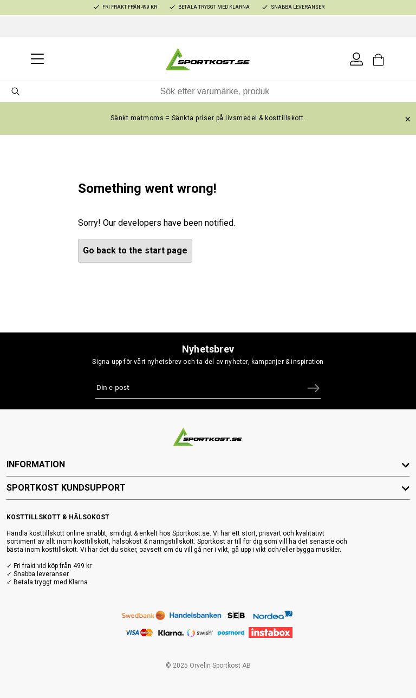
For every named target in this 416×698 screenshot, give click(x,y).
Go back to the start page (135, 250)
